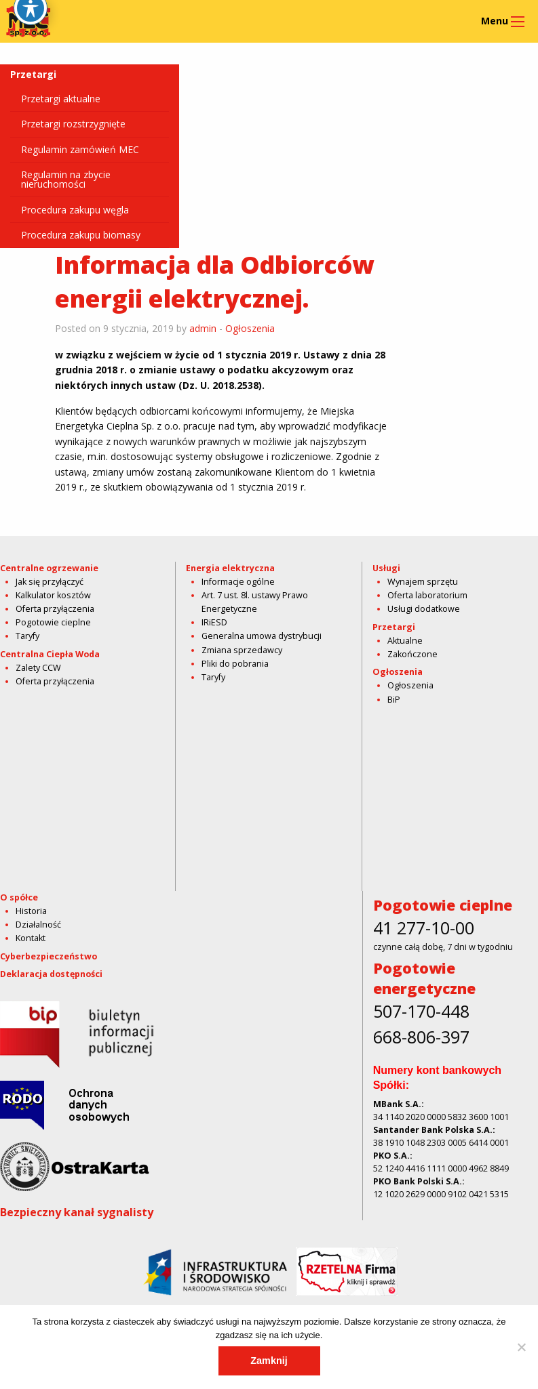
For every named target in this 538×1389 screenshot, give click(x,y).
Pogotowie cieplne (53, 622)
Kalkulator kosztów (53, 595)
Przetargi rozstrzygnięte (73, 123)
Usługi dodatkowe (423, 609)
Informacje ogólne (238, 581)
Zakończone (412, 654)
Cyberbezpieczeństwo (48, 956)
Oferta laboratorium (427, 595)
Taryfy (27, 636)
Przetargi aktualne (60, 98)
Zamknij (268, 1360)
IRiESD (214, 622)
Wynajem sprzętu (422, 581)
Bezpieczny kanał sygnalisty (76, 1212)
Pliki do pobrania (235, 663)
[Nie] (521, 1347)
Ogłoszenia (250, 328)
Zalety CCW (38, 667)
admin (202, 328)
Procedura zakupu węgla (75, 209)
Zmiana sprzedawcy (241, 650)
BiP (393, 699)
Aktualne (405, 640)
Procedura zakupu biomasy (80, 234)
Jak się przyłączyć (49, 581)
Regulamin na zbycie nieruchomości (66, 179)
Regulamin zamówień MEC (80, 149)
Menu (494, 20)
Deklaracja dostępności (51, 974)
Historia (31, 911)
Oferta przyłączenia (55, 609)
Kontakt (30, 938)
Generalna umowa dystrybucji (261, 636)
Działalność (38, 924)
